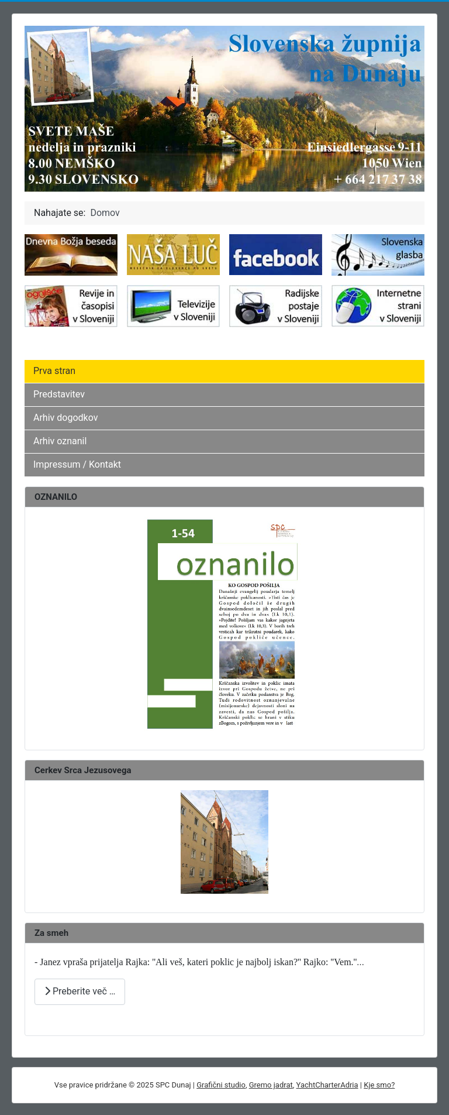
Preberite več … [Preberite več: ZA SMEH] (79, 991)
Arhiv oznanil (60, 441)
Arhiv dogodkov (65, 417)
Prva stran (54, 370)
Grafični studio (221, 1084)
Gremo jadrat (271, 1084)
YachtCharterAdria (327, 1084)
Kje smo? (379, 1084)
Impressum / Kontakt (77, 464)
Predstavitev (59, 394)
